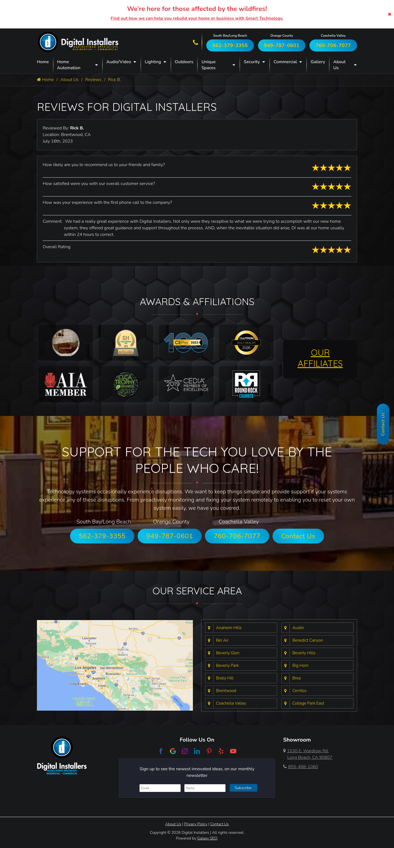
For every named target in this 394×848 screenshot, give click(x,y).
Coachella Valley (231, 703)
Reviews (93, 80)
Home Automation (68, 65)
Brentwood (226, 690)
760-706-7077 (333, 45)
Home (43, 62)
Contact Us (298, 536)
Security (252, 62)
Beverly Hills (303, 653)
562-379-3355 (230, 45)
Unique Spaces (208, 65)
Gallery (318, 62)
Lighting (153, 62)
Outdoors (184, 62)
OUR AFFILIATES (320, 358)
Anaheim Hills (229, 627)
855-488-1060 (300, 767)
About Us (339, 65)
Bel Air (222, 640)
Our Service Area (197, 590)
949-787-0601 (282, 45)
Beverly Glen (227, 653)
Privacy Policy (195, 824)
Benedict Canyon (307, 640)
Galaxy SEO (207, 838)
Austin (298, 627)
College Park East (308, 703)
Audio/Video (118, 62)
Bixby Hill (225, 678)
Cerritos (299, 690)
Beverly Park (227, 665)
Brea (296, 678)
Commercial (285, 62)
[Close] (390, 14)
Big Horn (300, 665)
